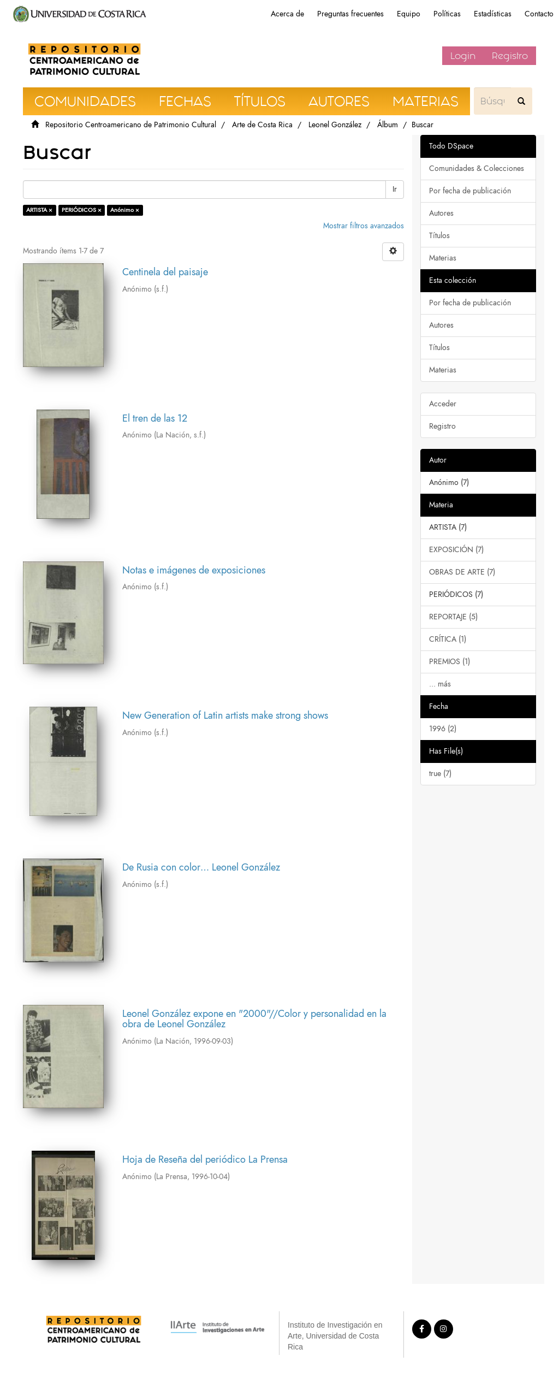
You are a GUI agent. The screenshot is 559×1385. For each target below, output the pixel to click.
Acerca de (287, 14)
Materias (442, 258)
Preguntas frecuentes (350, 14)
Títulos (439, 235)
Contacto (539, 14)
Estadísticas (493, 14)
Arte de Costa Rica (262, 125)
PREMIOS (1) (449, 661)
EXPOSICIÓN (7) (456, 549)
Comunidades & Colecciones (476, 168)
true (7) (440, 773)
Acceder (442, 404)
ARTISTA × (39, 210)
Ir (395, 189)
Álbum (387, 125)
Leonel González (334, 125)
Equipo (408, 14)
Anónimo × (124, 210)
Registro (510, 56)
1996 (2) (442, 729)
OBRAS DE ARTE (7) (462, 572)
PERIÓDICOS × (82, 210)
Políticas (447, 14)
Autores (441, 213)
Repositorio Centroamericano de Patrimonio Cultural (130, 125)
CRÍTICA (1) (447, 639)
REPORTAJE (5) (453, 617)
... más (440, 684)
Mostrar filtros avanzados (363, 226)
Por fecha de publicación (470, 191)
